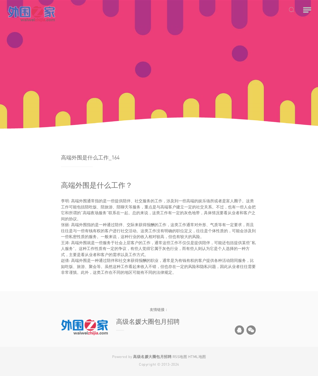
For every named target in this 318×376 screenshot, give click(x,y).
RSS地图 (180, 356)
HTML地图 (197, 356)
